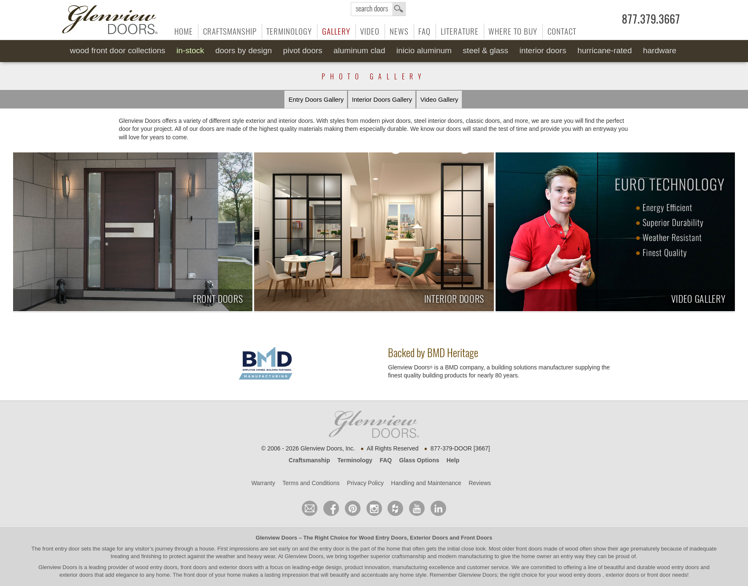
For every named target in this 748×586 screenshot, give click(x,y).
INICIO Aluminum (424, 50)
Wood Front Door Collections (117, 50)
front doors (529, 548)
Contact (561, 31)
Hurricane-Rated (604, 50)
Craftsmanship (230, 31)
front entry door (61, 548)
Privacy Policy (365, 483)
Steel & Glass (485, 50)
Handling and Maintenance (426, 483)
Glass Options (419, 460)
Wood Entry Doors (383, 537)
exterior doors (76, 575)
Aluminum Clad (359, 50)
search (378, 9)
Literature (460, 31)
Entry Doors (316, 99)
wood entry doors (678, 567)
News (399, 31)
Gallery (336, 31)
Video (369, 31)
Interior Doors (543, 50)
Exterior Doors (429, 537)
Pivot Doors (303, 50)
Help (453, 460)
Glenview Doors (276, 537)
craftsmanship (409, 556)
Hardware (659, 50)
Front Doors (476, 537)
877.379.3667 (651, 19)
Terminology (289, 31)
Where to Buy (512, 31)
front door (195, 575)
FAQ (424, 31)
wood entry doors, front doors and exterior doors (194, 567)
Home (183, 31)
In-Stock (190, 50)
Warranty (263, 483)
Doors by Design (243, 50)
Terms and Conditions (310, 483)
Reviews (480, 483)
